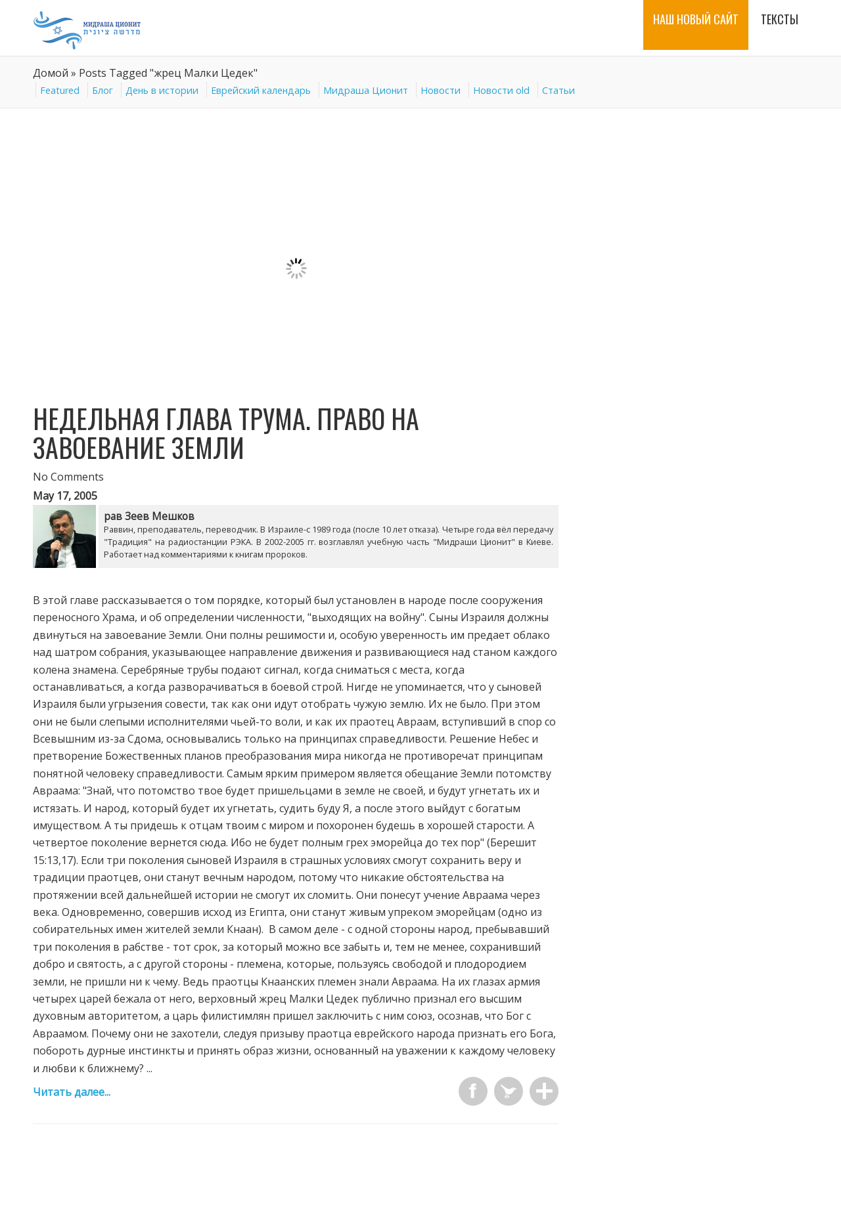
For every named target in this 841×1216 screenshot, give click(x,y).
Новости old (501, 90)
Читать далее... (71, 1092)
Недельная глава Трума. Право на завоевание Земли (226, 433)
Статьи (558, 90)
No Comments (68, 476)
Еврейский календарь (261, 90)
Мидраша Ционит (365, 90)
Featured (60, 90)
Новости (440, 90)
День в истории (161, 90)
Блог (102, 90)
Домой (50, 73)
